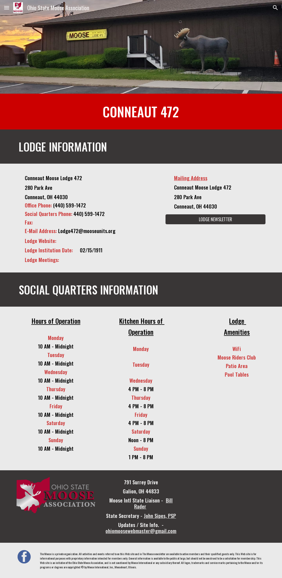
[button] (6, 7)
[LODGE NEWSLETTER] (215, 219)
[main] (141, 111)
